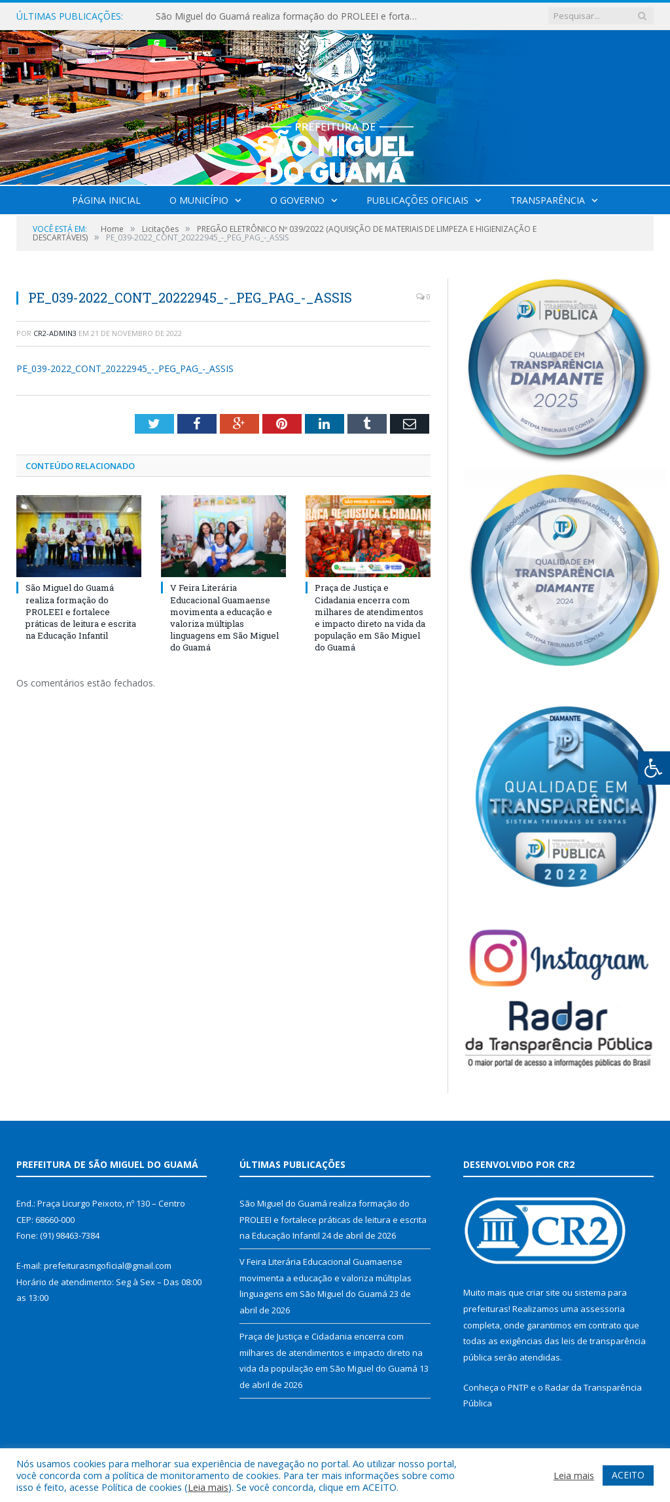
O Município (198, 200)
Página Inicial (106, 200)
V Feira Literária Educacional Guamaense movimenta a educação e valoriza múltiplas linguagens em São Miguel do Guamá (224, 617)
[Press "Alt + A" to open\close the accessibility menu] (654, 768)
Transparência (547, 200)
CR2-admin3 (55, 333)
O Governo (297, 200)
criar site (543, 1292)
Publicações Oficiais (417, 200)
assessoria (602, 1309)
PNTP (518, 1387)
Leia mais (208, 1486)
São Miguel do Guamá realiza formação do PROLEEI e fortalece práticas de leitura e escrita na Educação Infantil (290, 16)
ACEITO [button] (628, 1475)
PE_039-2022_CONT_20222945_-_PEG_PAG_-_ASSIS (125, 368)
